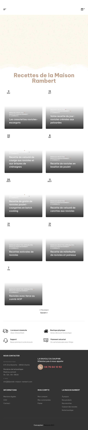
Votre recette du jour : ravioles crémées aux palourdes (62, 119)
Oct (49, 92)
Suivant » (44, 313)
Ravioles (12, 112)
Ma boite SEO (49, 425)
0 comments (13, 116)
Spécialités (28, 245)
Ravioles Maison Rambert (18, 114)
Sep (8, 136)
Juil (8, 224)
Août (9, 180)
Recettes (19, 112)
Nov (8, 92)
